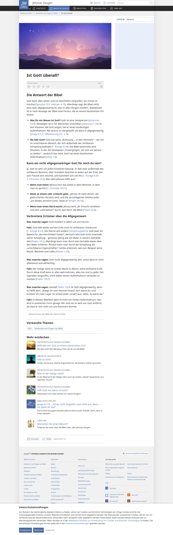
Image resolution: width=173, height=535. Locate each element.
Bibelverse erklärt (30, 468)
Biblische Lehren (26, 13)
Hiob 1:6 (51, 157)
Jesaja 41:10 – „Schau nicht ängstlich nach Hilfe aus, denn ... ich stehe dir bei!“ (69, 406)
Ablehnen (38, 530)
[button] (59, 8)
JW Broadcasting (57, 499)
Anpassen (50, 530)
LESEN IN (121, 19)
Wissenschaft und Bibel (32, 496)
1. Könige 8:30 (60, 146)
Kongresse (82, 492)
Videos (53, 503)
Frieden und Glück (30, 478)
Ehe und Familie (29, 482)
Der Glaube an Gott (30, 492)
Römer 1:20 (62, 251)
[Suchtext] (133, 3)
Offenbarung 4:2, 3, (54, 134)
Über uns (81, 466)
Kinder (26, 489)
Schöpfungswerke (78, 231)
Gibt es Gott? (44, 359)
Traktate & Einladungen (59, 475)
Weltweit (81, 502)
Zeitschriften (55, 482)
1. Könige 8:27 (34, 231)
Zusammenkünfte (84, 484)
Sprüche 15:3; (43, 104)
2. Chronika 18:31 (56, 188)
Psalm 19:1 (38, 241)
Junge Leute (28, 485)
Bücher (53, 468)
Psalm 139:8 (64, 287)
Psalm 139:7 (42, 279)
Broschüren (55, 471)
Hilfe (107, 483)
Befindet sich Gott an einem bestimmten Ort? (61, 345)
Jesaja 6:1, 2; (37, 134)
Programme (55, 489)
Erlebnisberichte (83, 499)
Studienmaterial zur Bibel (32, 475)
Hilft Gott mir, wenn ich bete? (52, 390)
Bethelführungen (84, 481)
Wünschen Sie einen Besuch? (52, 424)
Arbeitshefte (55, 485)
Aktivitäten (82, 495)
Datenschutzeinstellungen (77, 523)
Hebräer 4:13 (58, 104)
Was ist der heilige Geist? (50, 373)
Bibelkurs (27, 471)
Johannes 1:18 (90, 123)
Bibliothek (54, 459)
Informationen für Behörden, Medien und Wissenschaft (137, 478)
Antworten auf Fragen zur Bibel (47, 13)
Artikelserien (55, 478)
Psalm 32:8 (89, 209)
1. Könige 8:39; (91, 175)
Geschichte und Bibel (31, 499)
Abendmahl (82, 488)
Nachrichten (82, 459)
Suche (129, 473)
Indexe (53, 492)
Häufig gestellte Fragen (86, 470)
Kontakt (81, 477)
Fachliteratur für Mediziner (114, 477)
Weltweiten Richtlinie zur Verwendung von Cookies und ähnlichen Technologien (104, 520)
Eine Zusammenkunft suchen (137, 464)
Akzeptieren (25, 530)
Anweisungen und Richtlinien (61, 496)
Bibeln (53, 464)
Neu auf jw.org (132, 468)
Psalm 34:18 (76, 200)
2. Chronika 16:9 (35, 179)
